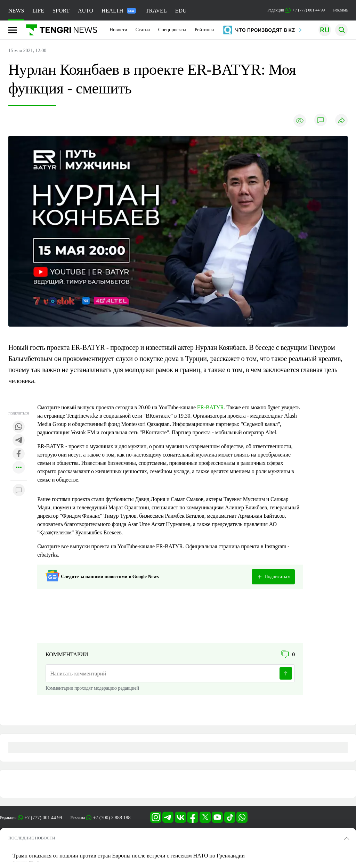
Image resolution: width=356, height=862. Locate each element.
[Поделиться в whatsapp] (19, 427)
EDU (181, 11)
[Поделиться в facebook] (19, 454)
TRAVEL (156, 11)
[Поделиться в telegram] (19, 441)
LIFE (38, 11)
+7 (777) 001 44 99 (43, 817)
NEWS (16, 11)
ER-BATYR (210, 407)
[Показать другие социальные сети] (19, 468)
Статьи (143, 29)
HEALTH (119, 11)
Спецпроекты (172, 29)
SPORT (61, 11)
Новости (118, 29)
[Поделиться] (341, 121)
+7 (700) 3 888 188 (111, 817)
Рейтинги (204, 29)
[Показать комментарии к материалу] (19, 491)
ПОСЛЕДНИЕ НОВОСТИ (31, 838)
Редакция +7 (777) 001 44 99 (296, 10)
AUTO (85, 11)
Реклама (340, 10)
